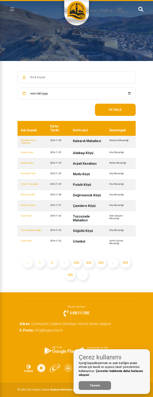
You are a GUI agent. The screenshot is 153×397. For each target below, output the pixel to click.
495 (125, 263)
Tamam (95, 385)
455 (101, 263)
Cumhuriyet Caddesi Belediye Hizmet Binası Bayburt (65, 324)
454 (88, 263)
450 (76, 263)
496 (70, 275)
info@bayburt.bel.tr (41, 330)
